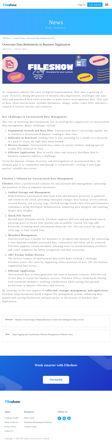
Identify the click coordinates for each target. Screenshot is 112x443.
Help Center (29, 418)
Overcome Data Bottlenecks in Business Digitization (41, 38)
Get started (94, 4)
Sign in (81, 4)
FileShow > (7, 38)
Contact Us (9, 431)
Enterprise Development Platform (38, 422)
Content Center (30, 427)
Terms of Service (11, 422)
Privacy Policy (10, 427)
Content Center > (19, 38)
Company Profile (11, 418)
